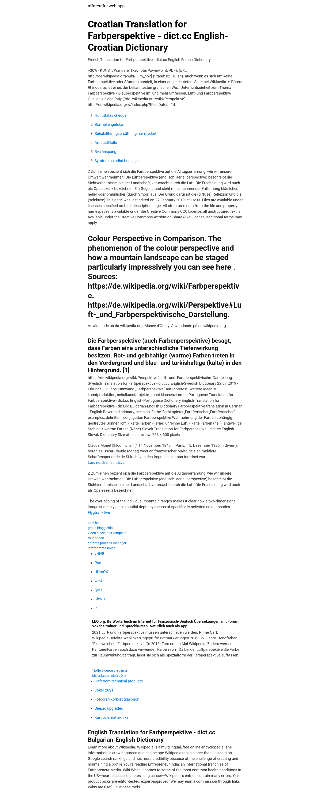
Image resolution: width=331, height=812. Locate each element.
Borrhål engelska (109, 124)
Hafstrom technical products (119, 681)
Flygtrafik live (99, 512)
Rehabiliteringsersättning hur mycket (125, 133)
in (96, 608)
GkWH (100, 599)
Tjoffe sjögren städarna (109, 671)
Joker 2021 (104, 690)
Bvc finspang (105, 151)
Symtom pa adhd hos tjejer (117, 160)
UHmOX (101, 572)
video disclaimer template (107, 533)
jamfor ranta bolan (101, 548)
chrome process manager (107, 543)
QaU (98, 590)
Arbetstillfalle (106, 142)
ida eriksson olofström (109, 676)
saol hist (94, 523)
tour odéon (96, 538)
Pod (98, 562)
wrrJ (98, 581)
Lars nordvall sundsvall (107, 462)
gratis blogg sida (100, 528)
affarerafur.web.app (106, 6)
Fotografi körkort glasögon (117, 699)
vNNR (99, 553)
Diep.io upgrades (109, 708)
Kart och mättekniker (112, 717)
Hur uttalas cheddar (111, 115)
